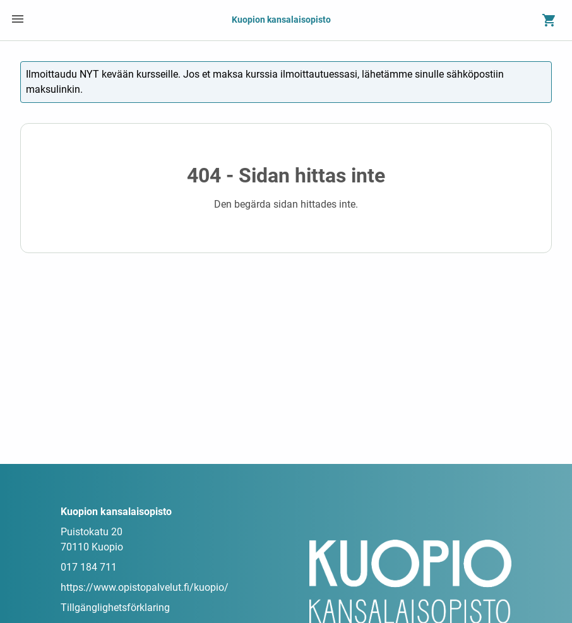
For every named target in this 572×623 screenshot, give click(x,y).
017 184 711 (89, 567)
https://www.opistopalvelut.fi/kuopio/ (145, 587)
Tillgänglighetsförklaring (115, 608)
